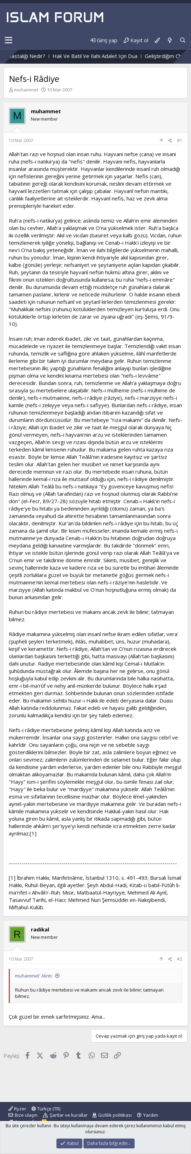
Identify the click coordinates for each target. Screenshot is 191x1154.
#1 (179, 140)
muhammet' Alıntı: (34, 976)
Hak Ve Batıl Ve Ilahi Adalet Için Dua (103, 55)
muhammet (26, 89)
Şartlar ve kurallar (69, 1115)
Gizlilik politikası (115, 1115)
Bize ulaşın (26, 1115)
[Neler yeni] (169, 40)
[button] (8, 40)
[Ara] (182, 40)
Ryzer (17, 1108)
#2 (179, 959)
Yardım (150, 1115)
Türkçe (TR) (46, 1108)
